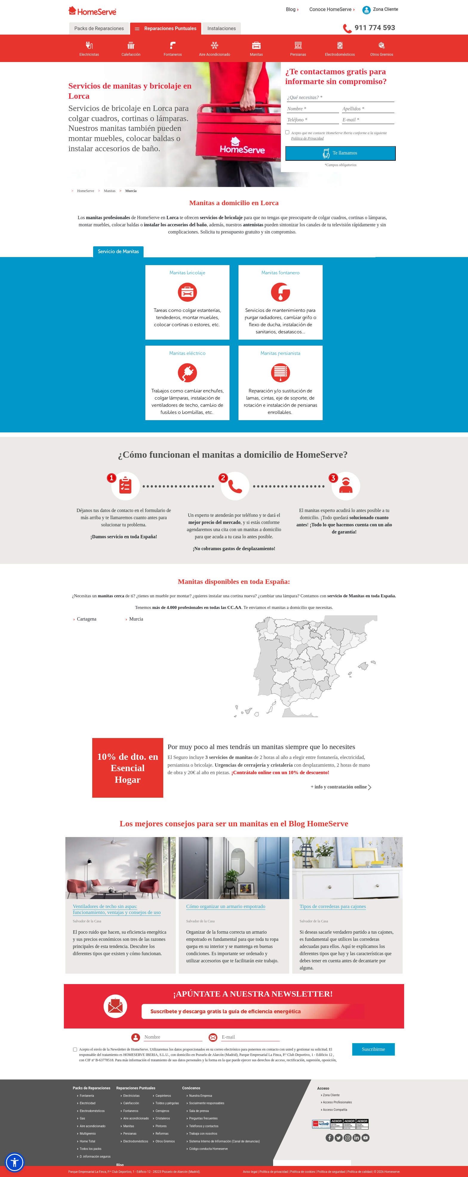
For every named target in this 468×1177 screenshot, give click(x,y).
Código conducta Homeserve (208, 1148)
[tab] (118, 252)
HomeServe (86, 191)
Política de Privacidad (307, 138)
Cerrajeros (160, 1111)
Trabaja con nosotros (203, 1133)
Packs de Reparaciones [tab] (99, 28)
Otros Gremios (163, 1141)
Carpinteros (161, 1095)
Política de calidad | (360, 1171)
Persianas (128, 1133)
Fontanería (85, 1095)
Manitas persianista (280, 353)
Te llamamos (340, 153)
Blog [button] (293, 9)
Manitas (110, 191)
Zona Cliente (330, 1095)
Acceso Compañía (333, 1109)
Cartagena (86, 618)
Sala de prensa (199, 1111)
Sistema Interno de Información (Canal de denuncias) (224, 1141)
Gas (80, 1118)
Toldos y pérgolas (165, 1103)
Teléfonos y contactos (203, 1126)
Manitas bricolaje (187, 273)
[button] (14, 1162)
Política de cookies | (303, 1171)
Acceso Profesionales (336, 1102)
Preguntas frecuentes (203, 1118)
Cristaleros (161, 1118)
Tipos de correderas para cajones (333, 906)
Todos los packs (88, 1148)
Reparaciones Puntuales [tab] (169, 28)
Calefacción (129, 1103)
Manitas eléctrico (187, 353)
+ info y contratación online (341, 786)
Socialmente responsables (206, 1103)
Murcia (131, 191)
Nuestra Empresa (200, 1095)
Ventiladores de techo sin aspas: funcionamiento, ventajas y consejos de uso (117, 909)
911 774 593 (375, 28)
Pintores (159, 1126)
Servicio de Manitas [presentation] (118, 251)
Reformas (160, 1133)
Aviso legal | (251, 1171)
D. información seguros (93, 1156)
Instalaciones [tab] (221, 28)
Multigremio (86, 1133)
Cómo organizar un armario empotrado (225, 906)
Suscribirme (373, 1049)
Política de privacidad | (275, 1171)
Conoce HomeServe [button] (333, 9)
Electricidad (86, 1103)
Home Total (85, 1141)
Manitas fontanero (280, 273)
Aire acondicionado (90, 1126)
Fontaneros (129, 1111)
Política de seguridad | (332, 1171)
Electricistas (130, 1095)
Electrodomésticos (90, 1111)
